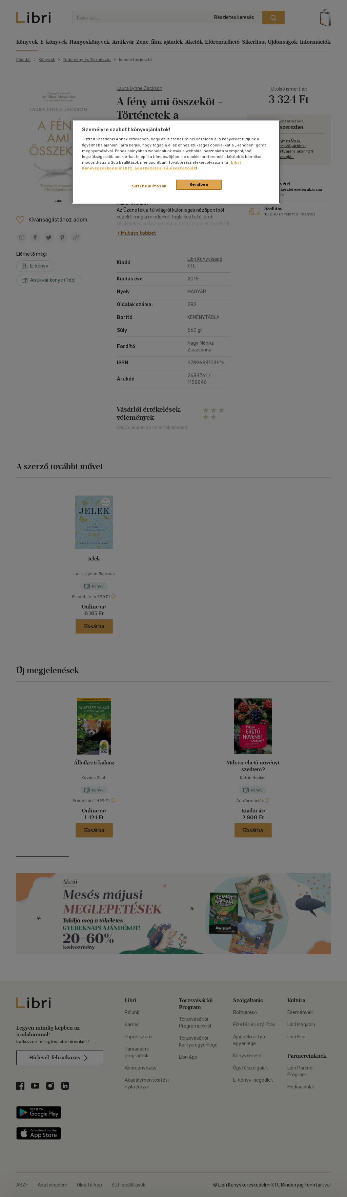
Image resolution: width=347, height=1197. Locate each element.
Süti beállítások (149, 186)
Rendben (198, 184)
